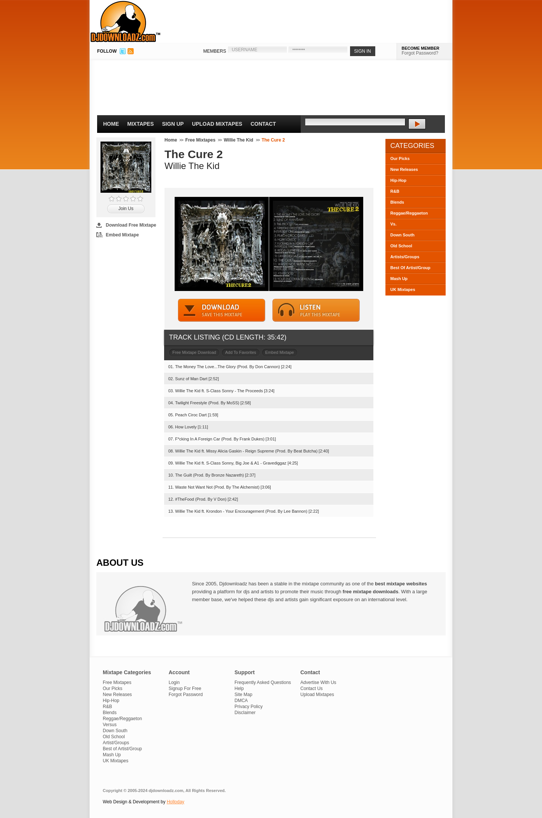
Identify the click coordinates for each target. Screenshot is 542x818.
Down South (402, 235)
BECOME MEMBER (420, 48)
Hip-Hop (398, 180)
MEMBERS (214, 51)
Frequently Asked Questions (262, 682)
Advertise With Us (318, 682)
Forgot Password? (420, 53)
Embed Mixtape (122, 235)
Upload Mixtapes (217, 124)
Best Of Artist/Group (410, 267)
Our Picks (400, 158)
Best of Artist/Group (122, 748)
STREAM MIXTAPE (316, 310)
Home (111, 124)
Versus (110, 724)
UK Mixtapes (402, 289)
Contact (263, 124)
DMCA (241, 700)
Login (174, 682)
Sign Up (173, 124)
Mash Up (399, 278)
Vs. (393, 224)
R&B (394, 191)
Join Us (125, 208)
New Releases (404, 169)
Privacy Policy (248, 706)
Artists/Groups (404, 256)
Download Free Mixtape (131, 225)
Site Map (243, 694)
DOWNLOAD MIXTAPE (221, 310)
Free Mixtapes (200, 140)
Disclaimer (245, 712)
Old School (401, 246)
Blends (397, 202)
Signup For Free (185, 688)
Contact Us (311, 688)
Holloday (175, 801)
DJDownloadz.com (125, 21)
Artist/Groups (116, 742)
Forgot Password (186, 694)
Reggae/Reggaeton (409, 213)
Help (239, 688)
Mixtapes (140, 124)
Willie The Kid (238, 140)
